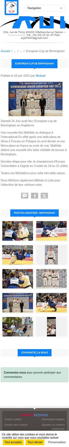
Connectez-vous (15, 372)
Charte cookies (13, 419)
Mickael (40, 75)
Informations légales (53, 419)
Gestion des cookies (16, 424)
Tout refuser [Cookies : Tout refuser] (35, 442)
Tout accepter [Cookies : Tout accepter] (13, 442)
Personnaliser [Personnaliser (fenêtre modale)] (57, 442)
